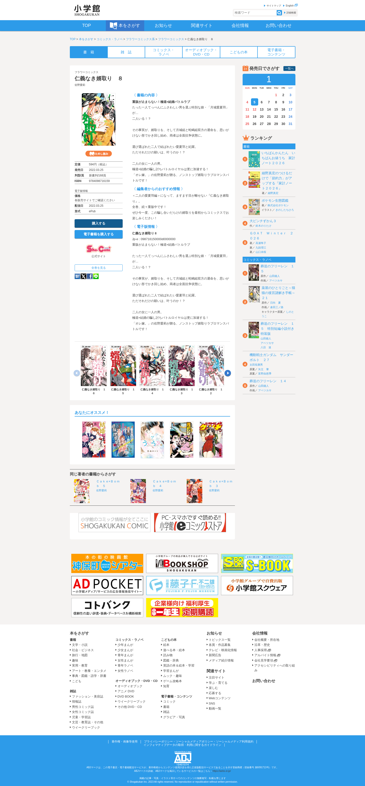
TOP (73, 39)
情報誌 (76, 701)
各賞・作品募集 (220, 645)
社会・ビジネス (83, 650)
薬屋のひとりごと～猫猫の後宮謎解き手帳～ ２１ (280, 293)
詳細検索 (291, 12)
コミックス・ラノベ (110, 39)
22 (276, 117)
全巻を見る (98, 267)
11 (247, 109)
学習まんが (172, 671)
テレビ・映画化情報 (223, 650)
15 (276, 109)
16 (283, 109)
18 (247, 117)
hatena (77, 276)
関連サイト (216, 671)
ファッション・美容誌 (87, 696)
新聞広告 (215, 655)
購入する (98, 223)
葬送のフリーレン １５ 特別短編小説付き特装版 (277, 329)
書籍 (73, 640)
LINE (96, 276)
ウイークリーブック (86, 727)
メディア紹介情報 (221, 660)
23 (283, 117)
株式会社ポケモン (278, 205)
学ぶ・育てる (218, 683)
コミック (169, 701)
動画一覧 (215, 708)
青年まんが (125, 655)
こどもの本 (169, 640)
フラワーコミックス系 (140, 39)
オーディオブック (130, 686)
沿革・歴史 (262, 645)
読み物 (168, 655)
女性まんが (125, 660)
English (292, 5)
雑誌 (73, 691)
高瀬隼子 (261, 243)
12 (255, 109)
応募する (215, 693)
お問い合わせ (263, 681)
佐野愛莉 (80, 84)
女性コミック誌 (83, 712)
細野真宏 (273, 193)
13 (262, 109)
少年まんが (125, 645)
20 (262, 117)
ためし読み (98, 153)
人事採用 (260, 650)
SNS (212, 703)
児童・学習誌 (81, 717)
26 (255, 124)
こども (76, 681)
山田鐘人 (274, 275)
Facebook (90, 276)
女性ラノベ (125, 671)
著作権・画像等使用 (125, 741)
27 (262, 124)
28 (269, 124)
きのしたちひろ (284, 209)
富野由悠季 (264, 373)
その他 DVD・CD (130, 707)
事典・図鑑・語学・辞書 (89, 676)
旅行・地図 (80, 655)
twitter (83, 276)
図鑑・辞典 (171, 660)
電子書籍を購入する (99, 234)
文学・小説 (80, 645)
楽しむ (213, 688)
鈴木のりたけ (263, 225)
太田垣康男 (256, 364)
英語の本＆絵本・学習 (178, 665)
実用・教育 (80, 665)
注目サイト (216, 677)
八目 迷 (266, 347)
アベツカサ (275, 280)
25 (247, 124)
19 (255, 117)
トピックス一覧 (220, 640)
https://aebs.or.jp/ (222, 771)
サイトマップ (274, 5)
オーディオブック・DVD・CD (136, 681)
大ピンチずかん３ (263, 221)
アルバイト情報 (265, 655)
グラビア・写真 (174, 717)
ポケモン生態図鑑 (275, 200)
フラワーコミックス (171, 39)
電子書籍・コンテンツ (176, 696)
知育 (166, 686)
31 (291, 124)
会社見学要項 (263, 660)
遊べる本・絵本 (174, 650)
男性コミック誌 (83, 707)
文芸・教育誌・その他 (87, 722)
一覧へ (289, 68)
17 (291, 109)
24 (291, 117)
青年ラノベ (125, 665)
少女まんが (125, 650)
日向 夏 (275, 302)
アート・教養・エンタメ (89, 671)
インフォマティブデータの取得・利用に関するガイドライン (182, 745)
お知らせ (214, 633)
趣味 (75, 660)
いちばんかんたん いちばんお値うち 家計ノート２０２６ (278, 158)
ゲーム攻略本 (172, 681)
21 (269, 117)
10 (291, 102)
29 (276, 124)
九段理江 (261, 247)
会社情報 (260, 633)
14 (269, 109)
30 (283, 124)
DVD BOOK (126, 696)
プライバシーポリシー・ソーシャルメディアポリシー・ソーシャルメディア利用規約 (198, 741)
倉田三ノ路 (276, 307)
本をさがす (86, 39)
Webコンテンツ (220, 698)
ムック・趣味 (172, 676)
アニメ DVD (126, 691)
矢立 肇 (263, 369)
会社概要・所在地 (266, 640)
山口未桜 (261, 251)
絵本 (166, 645)
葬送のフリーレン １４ (268, 381)
